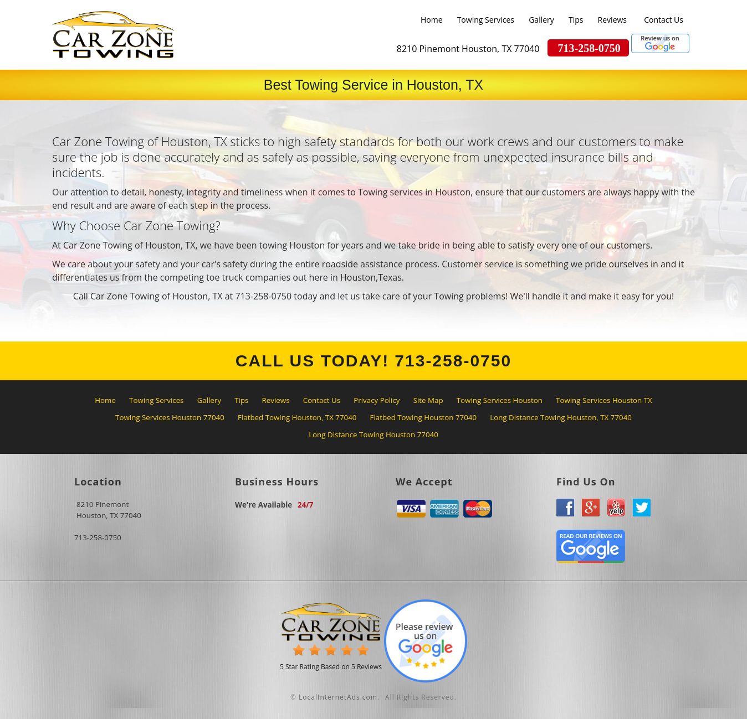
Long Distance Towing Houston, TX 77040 (561, 417)
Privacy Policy (377, 400)
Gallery (541, 19)
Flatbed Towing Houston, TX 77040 (297, 417)
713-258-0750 (97, 537)
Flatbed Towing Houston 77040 (423, 417)
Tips (576, 19)
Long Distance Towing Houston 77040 (373, 434)
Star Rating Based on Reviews (331, 666)
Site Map (428, 400)
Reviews (612, 19)
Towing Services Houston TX (604, 400)
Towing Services (485, 19)
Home (432, 19)
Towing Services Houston (500, 400)
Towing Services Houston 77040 (169, 417)
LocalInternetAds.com (338, 697)
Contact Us (663, 19)
